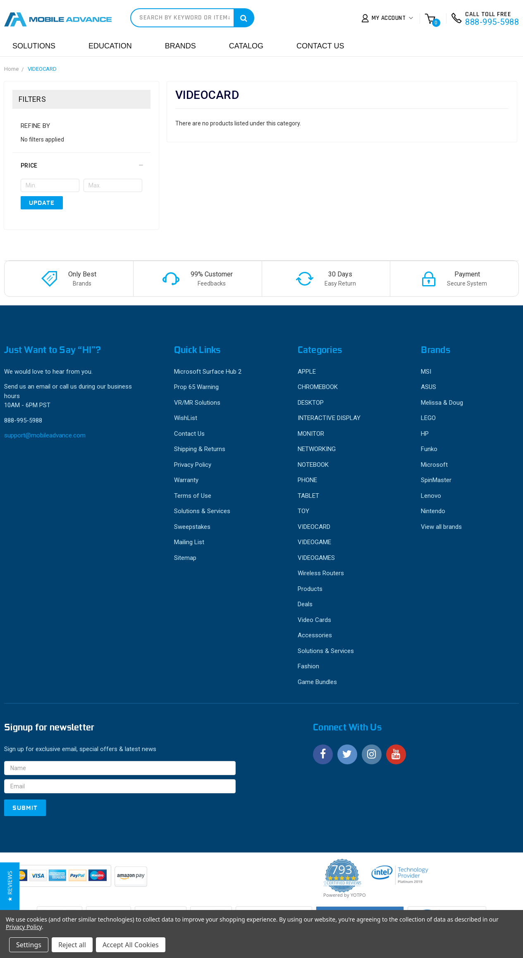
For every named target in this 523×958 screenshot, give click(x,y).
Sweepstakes (192, 527)
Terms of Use (192, 495)
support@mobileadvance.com (45, 435)
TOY (303, 511)
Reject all (72, 944)
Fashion (308, 666)
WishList (185, 418)
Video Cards (314, 620)
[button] (81, 165)
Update (42, 203)
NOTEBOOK (313, 464)
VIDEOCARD (42, 69)
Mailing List (189, 542)
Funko (429, 449)
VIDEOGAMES (316, 558)
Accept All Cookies (131, 944)
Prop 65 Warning (196, 387)
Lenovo (431, 495)
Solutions (33, 46)
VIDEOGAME (314, 542)
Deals (305, 604)
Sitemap (185, 558)
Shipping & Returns (199, 449)
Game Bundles (317, 682)
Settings (28, 944)
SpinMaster (436, 480)
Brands (180, 46)
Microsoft (434, 464)
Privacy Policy (192, 464)
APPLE (307, 371)
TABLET (308, 495)
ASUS (428, 387)
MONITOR (311, 433)
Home (11, 69)
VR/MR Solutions (197, 402)
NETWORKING (317, 449)
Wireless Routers (321, 573)
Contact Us (320, 46)
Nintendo (433, 511)
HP (425, 433)
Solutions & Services (202, 511)
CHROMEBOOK (318, 387)
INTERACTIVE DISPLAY (329, 418)
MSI (426, 371)
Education (110, 46)
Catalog (246, 46)
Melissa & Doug (442, 402)
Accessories (315, 635)
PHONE (307, 480)
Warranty (186, 480)
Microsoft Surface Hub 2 (207, 371)
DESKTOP (311, 402)
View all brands (441, 527)
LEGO (428, 418)
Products (310, 589)
